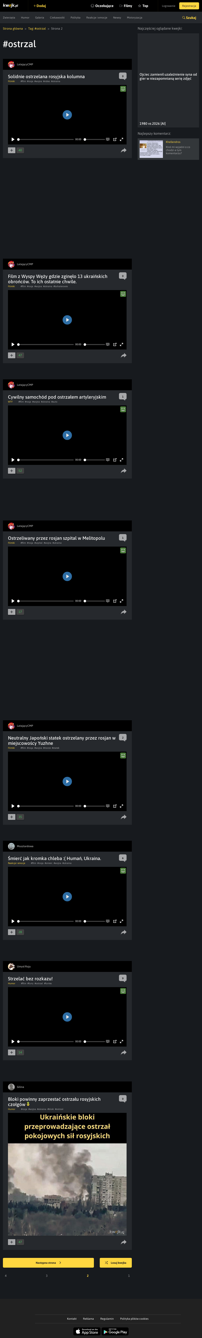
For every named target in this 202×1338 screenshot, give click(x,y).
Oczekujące (104, 6)
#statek (55, 748)
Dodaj (41, 6)
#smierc (48, 863)
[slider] (45, 139)
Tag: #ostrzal (37, 28)
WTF (10, 401)
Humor (25, 17)
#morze (47, 748)
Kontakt (72, 1318)
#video (46, 81)
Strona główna (13, 28)
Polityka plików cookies (134, 1318)
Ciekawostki (57, 17)
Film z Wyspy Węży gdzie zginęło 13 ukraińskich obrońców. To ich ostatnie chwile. (58, 279)
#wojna (38, 81)
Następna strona (48, 1263)
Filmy (128, 6)
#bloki (50, 1109)
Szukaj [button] (191, 18)
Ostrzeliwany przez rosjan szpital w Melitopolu (56, 538)
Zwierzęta (9, 17)
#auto (54, 401)
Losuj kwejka (115, 1263)
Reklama (88, 1318)
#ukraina (55, 81)
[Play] (13, 139)
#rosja (30, 81)
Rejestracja (189, 5)
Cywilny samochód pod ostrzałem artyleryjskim (57, 397)
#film (23, 81)
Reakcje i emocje (96, 17)
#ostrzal (39, 983)
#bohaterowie (60, 286)
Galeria (39, 17)
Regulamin (107, 1318)
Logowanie (168, 5)
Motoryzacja (134, 17)
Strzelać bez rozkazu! (30, 978)
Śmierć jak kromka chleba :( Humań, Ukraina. (54, 858)
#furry (30, 983)
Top (145, 6)
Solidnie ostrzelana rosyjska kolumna (46, 76)
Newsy (117, 17)
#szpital (38, 543)
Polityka (75, 17)
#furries (48, 983)
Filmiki (11, 81)
